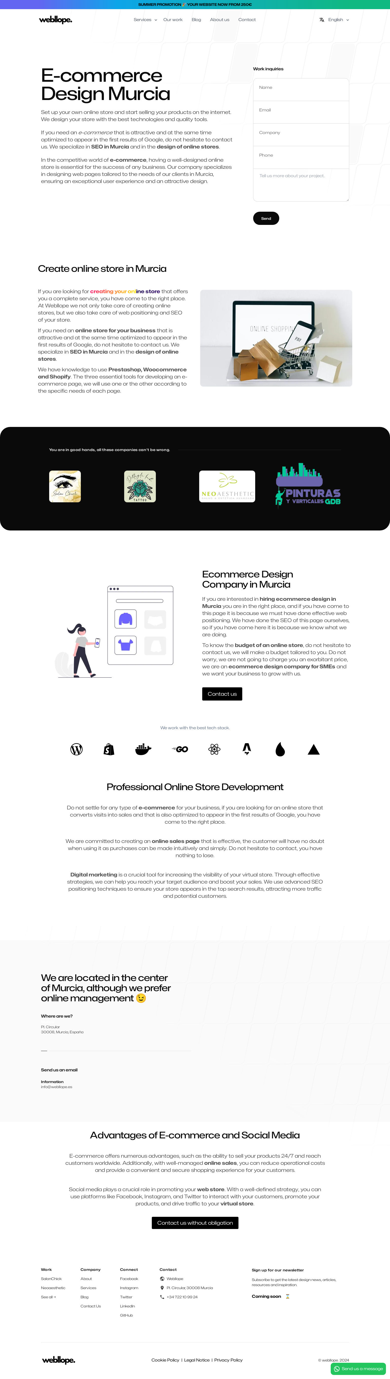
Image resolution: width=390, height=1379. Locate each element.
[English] (334, 20)
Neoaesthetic (53, 1288)
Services (88, 1288)
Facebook (129, 1278)
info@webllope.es (56, 1087)
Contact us (222, 694)
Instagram (129, 1288)
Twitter (126, 1297)
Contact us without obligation (195, 1223)
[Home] (55, 19)
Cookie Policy (165, 1360)
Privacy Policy (228, 1360)
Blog (84, 1297)
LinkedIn (127, 1306)
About (86, 1278)
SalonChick (51, 1278)
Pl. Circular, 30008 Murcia (190, 1288)
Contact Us (91, 1306)
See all (48, 1297)
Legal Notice (197, 1360)
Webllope (175, 1278)
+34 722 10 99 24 (182, 1297)
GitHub (126, 1315)
